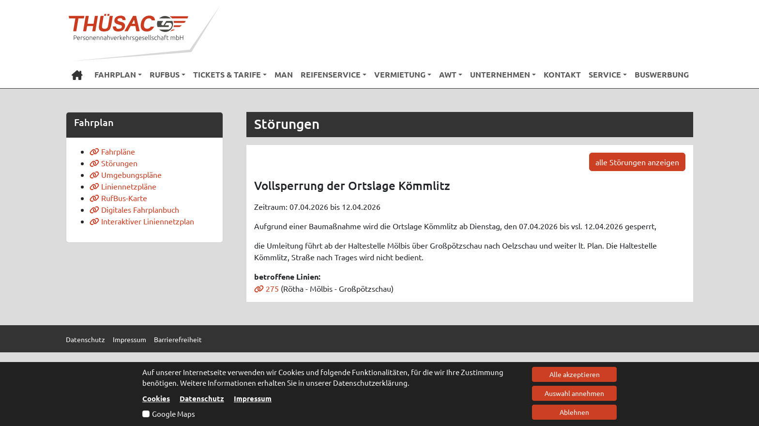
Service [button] (605, 74)
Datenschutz (202, 398)
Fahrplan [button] (115, 74)
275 (266, 288)
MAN (283, 74)
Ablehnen (574, 412)
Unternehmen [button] (500, 74)
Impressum (253, 398)
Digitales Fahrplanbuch (134, 209)
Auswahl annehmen (574, 393)
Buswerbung (662, 74)
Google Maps (173, 413)
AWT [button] (447, 74)
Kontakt (562, 74)
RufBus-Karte (118, 198)
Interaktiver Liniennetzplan (142, 221)
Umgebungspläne (126, 174)
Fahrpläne (112, 151)
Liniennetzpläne (123, 186)
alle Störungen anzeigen (637, 162)
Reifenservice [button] (331, 74)
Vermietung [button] (399, 74)
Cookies (156, 398)
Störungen (113, 163)
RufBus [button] (165, 74)
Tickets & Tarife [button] (227, 74)
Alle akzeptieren (574, 374)
